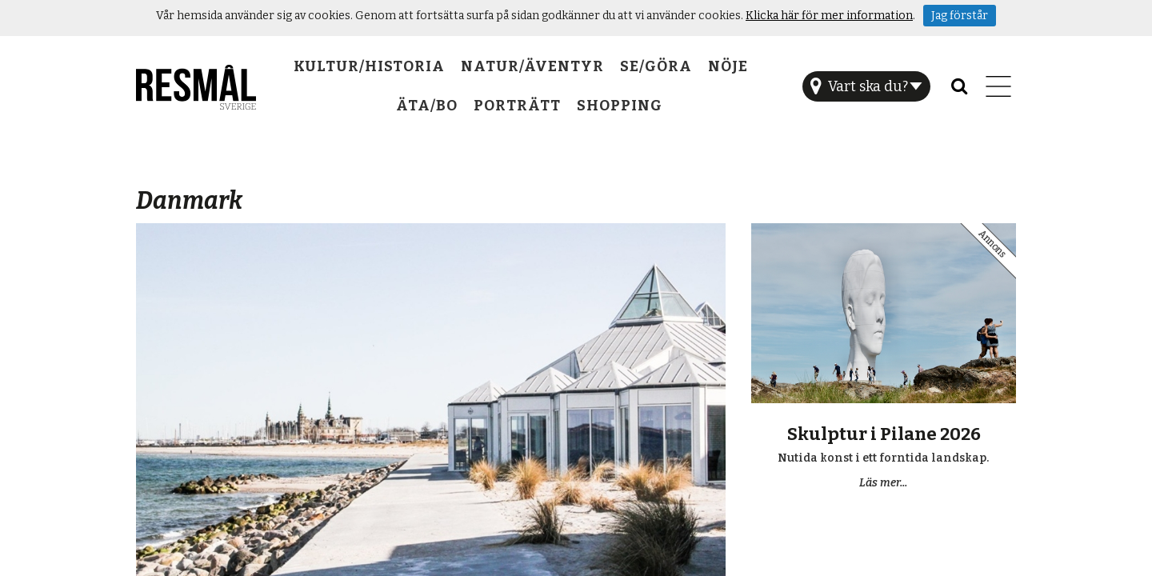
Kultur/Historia (369, 66)
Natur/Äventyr (532, 66)
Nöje (728, 66)
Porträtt (517, 105)
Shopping (619, 105)
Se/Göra (656, 66)
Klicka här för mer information (829, 15)
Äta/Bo (427, 105)
